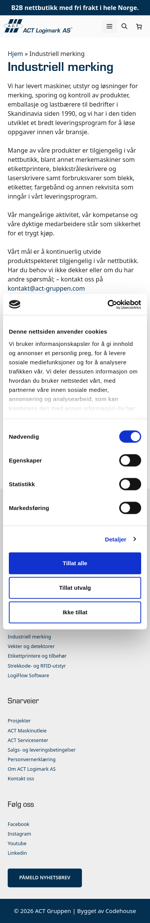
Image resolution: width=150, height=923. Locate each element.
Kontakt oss (21, 778)
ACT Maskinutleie (27, 730)
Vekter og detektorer (31, 646)
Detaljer (116, 539)
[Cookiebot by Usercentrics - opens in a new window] (108, 304)
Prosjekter (19, 720)
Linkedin (17, 853)
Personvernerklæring (32, 759)
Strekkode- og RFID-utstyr (37, 666)
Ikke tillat (75, 612)
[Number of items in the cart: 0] (139, 26)
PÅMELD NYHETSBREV (44, 877)
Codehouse (120, 911)
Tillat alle (75, 563)
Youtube (17, 843)
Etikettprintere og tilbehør (37, 656)
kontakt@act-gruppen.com (46, 288)
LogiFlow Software (28, 675)
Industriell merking (29, 636)
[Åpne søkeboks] (124, 26)
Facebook (18, 824)
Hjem (15, 53)
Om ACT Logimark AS (32, 769)
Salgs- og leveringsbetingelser (42, 750)
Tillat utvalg (75, 587)
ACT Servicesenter (28, 740)
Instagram (19, 834)
